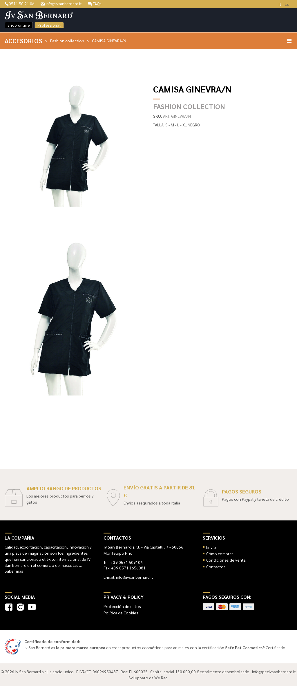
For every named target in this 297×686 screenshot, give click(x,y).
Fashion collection (67, 40)
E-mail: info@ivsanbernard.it (128, 577)
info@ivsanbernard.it (62, 3)
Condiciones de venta (226, 559)
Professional (49, 25)
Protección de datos (122, 606)
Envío (211, 547)
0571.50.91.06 (20, 3)
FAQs (96, 3)
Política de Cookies (121, 612)
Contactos (216, 566)
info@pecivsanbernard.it (274, 671)
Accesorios (24, 41)
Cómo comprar (219, 553)
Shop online (19, 25)
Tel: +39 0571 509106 (123, 562)
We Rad (161, 677)
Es (287, 4)
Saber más (14, 571)
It (279, 4)
